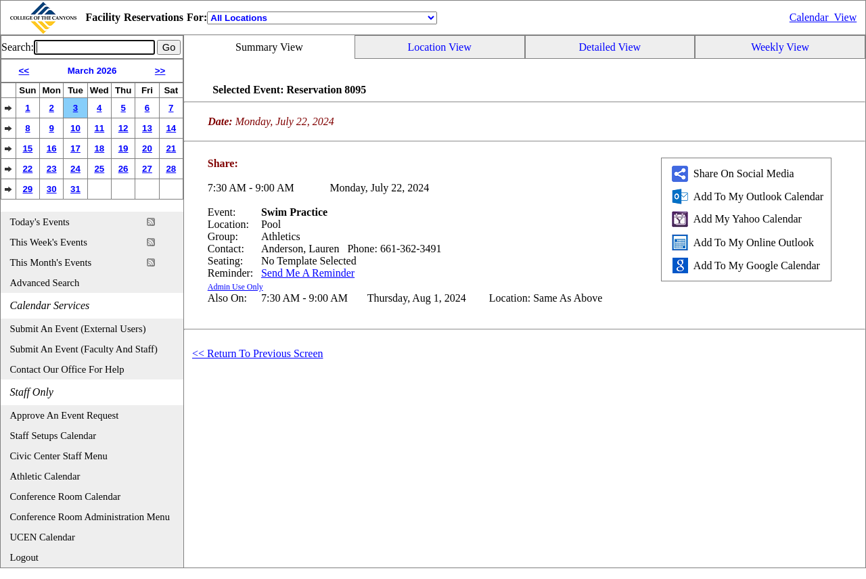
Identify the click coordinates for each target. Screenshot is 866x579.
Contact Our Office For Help (67, 369)
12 (123, 128)
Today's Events (40, 221)
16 (52, 148)
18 (99, 148)
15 (27, 148)
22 (27, 169)
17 (75, 148)
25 (99, 169)
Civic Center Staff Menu (59, 455)
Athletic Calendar (45, 476)
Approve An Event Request (64, 415)
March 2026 (92, 71)
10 (75, 128)
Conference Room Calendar (65, 496)
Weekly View (780, 47)
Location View (439, 47)
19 (123, 148)
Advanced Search (45, 282)
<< (24, 71)
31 (75, 189)
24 (75, 169)
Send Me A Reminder (308, 273)
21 (171, 148)
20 (147, 148)
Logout (24, 557)
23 (52, 169)
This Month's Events (51, 262)
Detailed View (610, 47)
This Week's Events (48, 242)
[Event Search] (94, 47)
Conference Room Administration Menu (90, 516)
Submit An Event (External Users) (78, 328)
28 (171, 169)
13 (147, 128)
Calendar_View (823, 17)
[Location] (322, 17)
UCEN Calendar (42, 537)
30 (52, 189)
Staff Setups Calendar (53, 435)
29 (27, 189)
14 (171, 128)
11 (99, 128)
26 (123, 169)
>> (160, 71)
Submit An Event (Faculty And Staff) (84, 349)
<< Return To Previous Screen (257, 353)
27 (147, 169)
